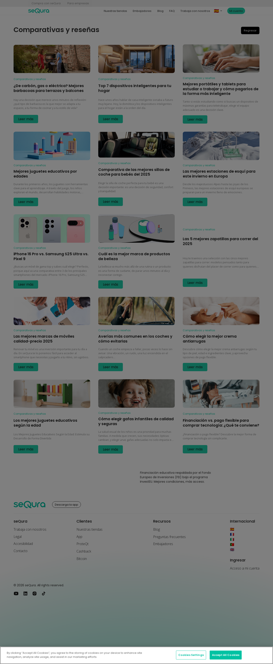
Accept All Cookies (225, 655)
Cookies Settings (191, 655)
